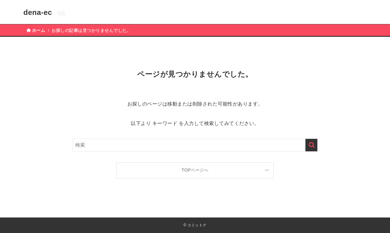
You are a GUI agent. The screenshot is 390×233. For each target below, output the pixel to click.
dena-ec (37, 12)
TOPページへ (195, 170)
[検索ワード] (195, 145)
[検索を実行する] (311, 145)
